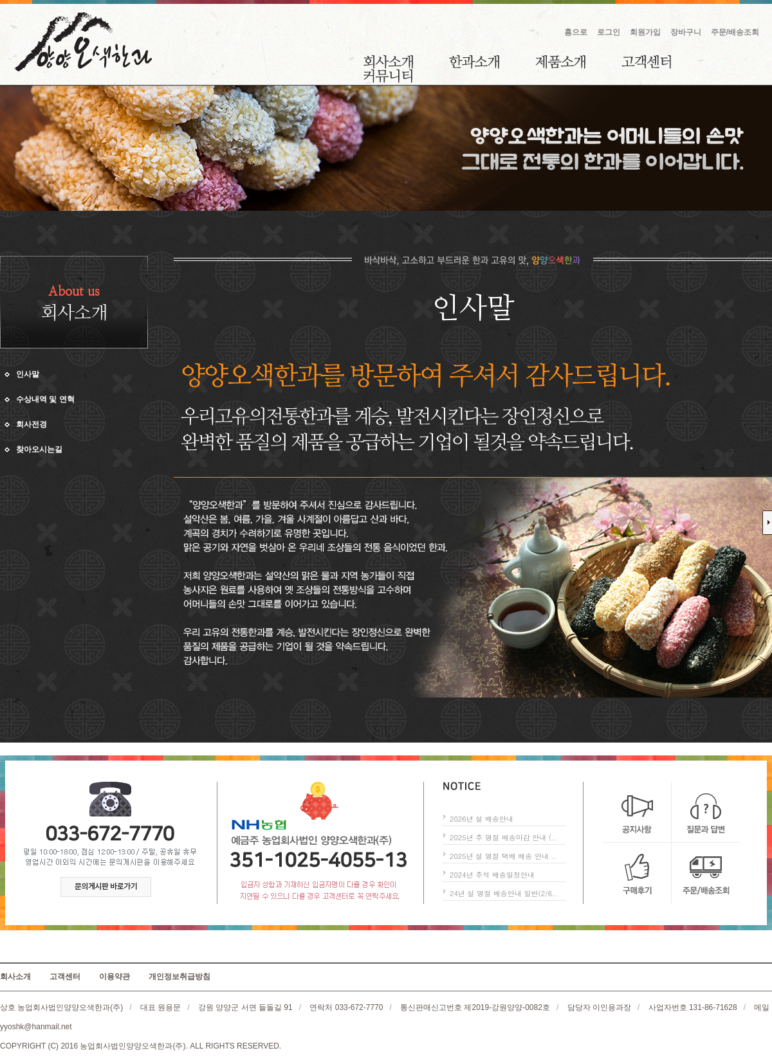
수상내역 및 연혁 (45, 399)
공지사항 (637, 812)
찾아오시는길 (39, 449)
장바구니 (685, 32)
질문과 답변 (706, 812)
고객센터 (646, 62)
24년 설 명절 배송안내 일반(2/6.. (503, 893)
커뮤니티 (387, 76)
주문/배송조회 (735, 32)
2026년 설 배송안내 (481, 819)
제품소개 (560, 62)
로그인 (608, 32)
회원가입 (645, 32)
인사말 (27, 374)
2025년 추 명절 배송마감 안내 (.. (503, 837)
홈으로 (575, 32)
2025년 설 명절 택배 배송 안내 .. (503, 856)
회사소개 (388, 62)
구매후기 (637, 873)
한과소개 (474, 62)
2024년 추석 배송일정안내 (492, 874)
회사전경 (31, 424)
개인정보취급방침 (179, 976)
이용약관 (114, 976)
